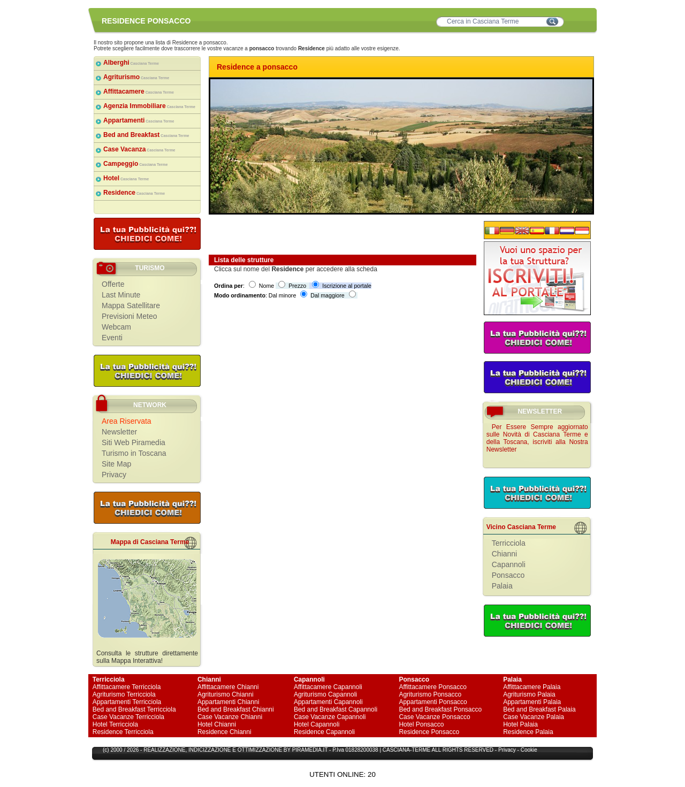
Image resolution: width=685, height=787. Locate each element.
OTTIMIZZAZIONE (260, 750)
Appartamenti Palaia (532, 702)
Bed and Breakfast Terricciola (134, 709)
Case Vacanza (139, 149)
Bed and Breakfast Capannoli (335, 709)
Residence (134, 192)
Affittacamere (138, 91)
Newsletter (119, 431)
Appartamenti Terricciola (127, 702)
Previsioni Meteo (129, 316)
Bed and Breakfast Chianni (235, 709)
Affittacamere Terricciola (127, 687)
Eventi (112, 337)
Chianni (504, 553)
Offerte (113, 284)
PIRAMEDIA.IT (310, 750)
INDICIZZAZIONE (209, 750)
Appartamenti (138, 120)
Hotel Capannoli (316, 724)
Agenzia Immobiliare (149, 106)
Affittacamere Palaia (531, 687)
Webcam (116, 327)
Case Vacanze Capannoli (330, 717)
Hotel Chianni (216, 724)
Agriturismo (136, 77)
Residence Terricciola (123, 732)
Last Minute (121, 295)
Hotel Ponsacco (421, 724)
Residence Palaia (528, 732)
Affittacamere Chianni (228, 687)
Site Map (116, 464)
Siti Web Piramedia (133, 442)
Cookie (529, 750)
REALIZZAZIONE (164, 750)
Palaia (502, 586)
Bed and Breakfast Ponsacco (440, 709)
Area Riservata (126, 421)
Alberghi (131, 62)
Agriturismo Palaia (529, 694)
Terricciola (509, 543)
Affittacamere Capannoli (328, 687)
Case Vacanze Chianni (229, 717)
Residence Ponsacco (429, 732)
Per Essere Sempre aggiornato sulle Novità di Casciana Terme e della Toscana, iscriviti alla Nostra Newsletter (537, 438)
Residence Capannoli (324, 732)
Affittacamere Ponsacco (433, 687)
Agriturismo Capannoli (325, 694)
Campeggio (135, 163)
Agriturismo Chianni (225, 694)
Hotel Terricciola (115, 724)
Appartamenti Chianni (228, 702)
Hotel (126, 178)
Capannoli (509, 564)
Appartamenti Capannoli (328, 702)
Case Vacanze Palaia (533, 717)
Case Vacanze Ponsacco (434, 717)
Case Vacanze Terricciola (128, 717)
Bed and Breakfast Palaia (539, 709)
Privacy (114, 474)
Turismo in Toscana (134, 453)
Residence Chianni (224, 732)
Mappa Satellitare (131, 305)
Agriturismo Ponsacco (430, 694)
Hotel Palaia (520, 724)
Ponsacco (508, 575)
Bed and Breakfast (146, 135)
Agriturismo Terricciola (124, 694)
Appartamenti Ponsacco (433, 702)
